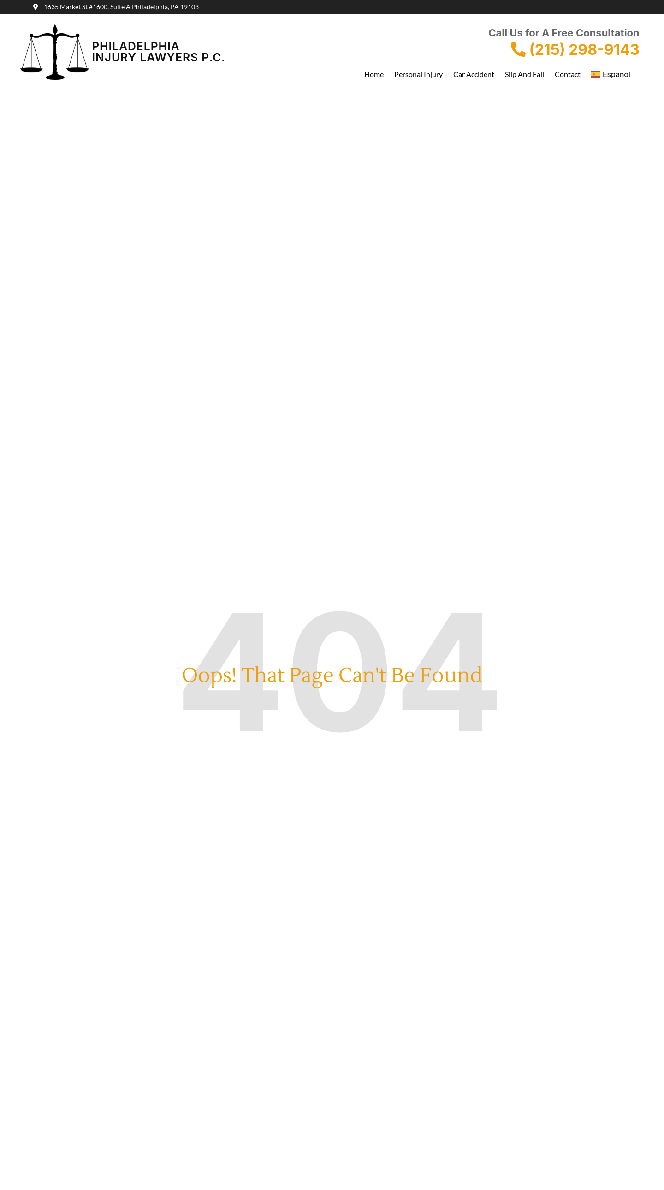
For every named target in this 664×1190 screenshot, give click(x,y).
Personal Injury (418, 74)
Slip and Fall (524, 74)
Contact (568, 74)
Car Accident (473, 74)
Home (374, 74)
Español (610, 74)
